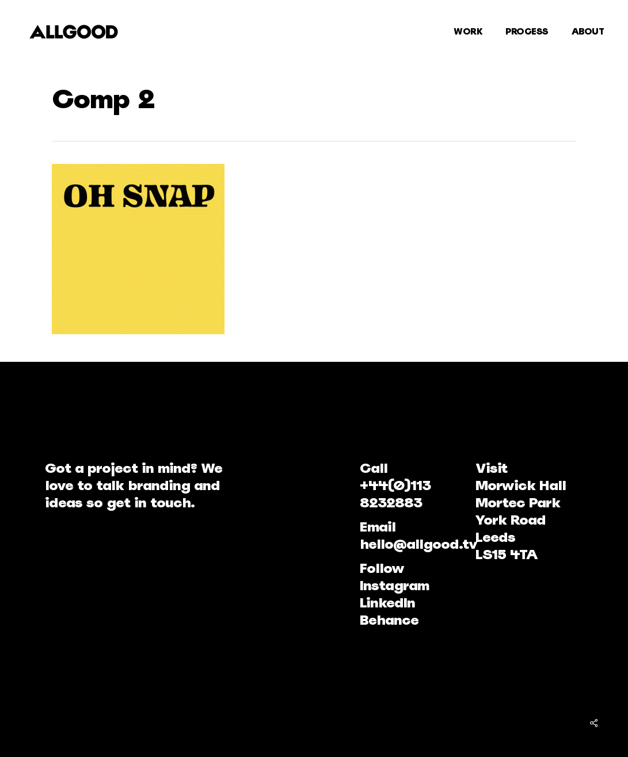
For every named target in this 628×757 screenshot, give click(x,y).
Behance (389, 620)
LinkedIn (387, 602)
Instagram (394, 585)
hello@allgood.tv (418, 544)
